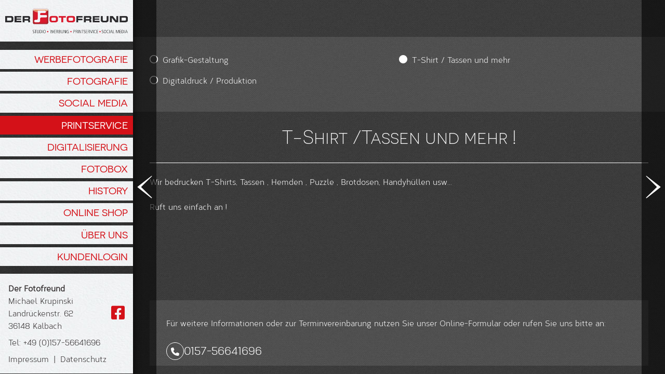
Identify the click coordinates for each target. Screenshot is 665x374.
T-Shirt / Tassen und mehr (328, 59)
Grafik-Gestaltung (196, 59)
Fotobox (104, 169)
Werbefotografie (81, 59)
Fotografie (97, 81)
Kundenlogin (92, 256)
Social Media (93, 103)
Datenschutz (83, 358)
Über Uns (104, 235)
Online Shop (95, 212)
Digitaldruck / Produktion (210, 80)
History (108, 190)
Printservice (94, 125)
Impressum (28, 358)
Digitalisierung (87, 147)
